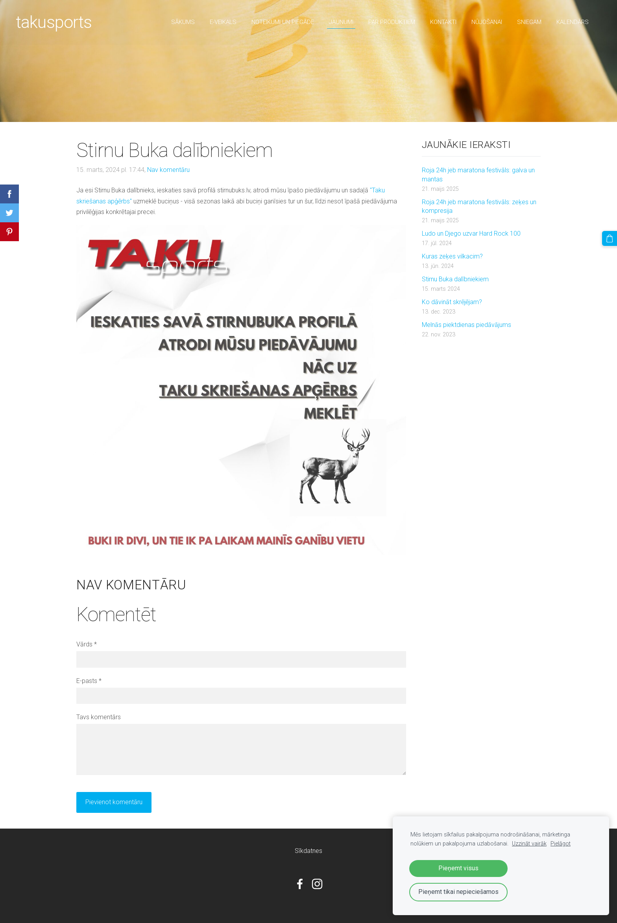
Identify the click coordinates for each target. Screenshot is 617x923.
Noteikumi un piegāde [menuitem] (282, 22)
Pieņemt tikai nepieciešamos (458, 891)
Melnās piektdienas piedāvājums (466, 325)
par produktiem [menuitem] (391, 22)
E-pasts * (89, 681)
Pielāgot (560, 843)
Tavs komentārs (98, 717)
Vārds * (86, 644)
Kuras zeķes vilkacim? (452, 256)
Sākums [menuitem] (183, 22)
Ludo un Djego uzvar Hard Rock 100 (471, 233)
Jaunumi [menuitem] (341, 22)
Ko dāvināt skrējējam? (452, 302)
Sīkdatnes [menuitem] (308, 851)
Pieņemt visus (458, 868)
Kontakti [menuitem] (443, 22)
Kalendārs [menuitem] (572, 22)
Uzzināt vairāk (529, 843)
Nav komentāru (168, 170)
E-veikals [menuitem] (223, 22)
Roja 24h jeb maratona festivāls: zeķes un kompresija (479, 206)
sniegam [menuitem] (529, 22)
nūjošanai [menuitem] (486, 22)
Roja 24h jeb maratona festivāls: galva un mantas (478, 174)
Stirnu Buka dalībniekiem (455, 279)
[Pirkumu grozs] (609, 238)
